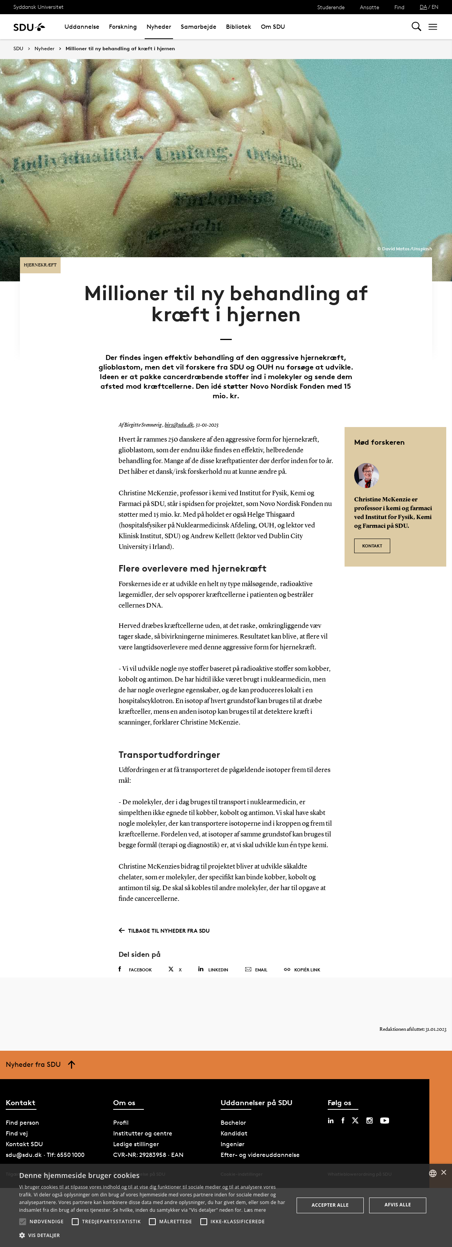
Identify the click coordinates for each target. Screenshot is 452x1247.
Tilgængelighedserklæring (33, 1159)
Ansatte (369, 7)
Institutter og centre (142, 1118)
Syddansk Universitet (38, 6)
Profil (121, 1107)
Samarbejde (198, 26)
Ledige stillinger (136, 1129)
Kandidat (234, 1118)
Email (256, 948)
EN (435, 6)
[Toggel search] (416, 26)
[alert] (226, 1205)
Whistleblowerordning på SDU (360, 1159)
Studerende (331, 7)
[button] (22, 1221)
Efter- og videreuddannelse (260, 1139)
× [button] (443, 1173)
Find (399, 7)
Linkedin (213, 947)
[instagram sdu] (369, 1105)
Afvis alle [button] (397, 1204)
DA (423, 6)
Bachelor (233, 1107)
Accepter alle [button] (330, 1205)
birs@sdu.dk (178, 403)
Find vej (17, 1118)
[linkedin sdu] (331, 1105)
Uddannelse (81, 26)
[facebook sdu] (342, 1105)
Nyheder (159, 26)
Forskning (123, 26)
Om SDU (273, 26)
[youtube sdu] (384, 1105)
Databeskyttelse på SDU (139, 1159)
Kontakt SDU (24, 1129)
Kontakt (372, 520)
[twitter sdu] (355, 1105)
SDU (18, 48)
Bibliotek (238, 26)
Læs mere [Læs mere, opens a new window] (255, 1210)
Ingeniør (232, 1129)
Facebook (135, 948)
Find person (22, 1107)
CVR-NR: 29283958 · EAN (148, 1139)
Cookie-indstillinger (242, 1159)
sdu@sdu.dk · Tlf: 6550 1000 (45, 1139)
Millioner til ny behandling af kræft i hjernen (120, 48)
